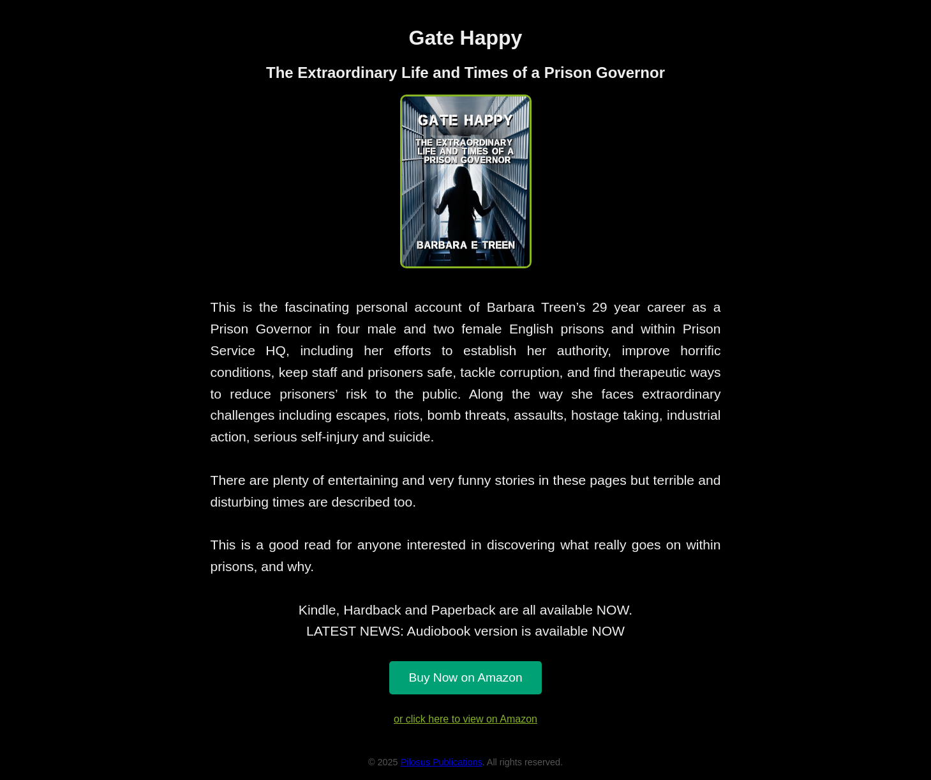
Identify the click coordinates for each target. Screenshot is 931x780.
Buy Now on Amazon (465, 677)
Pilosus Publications (441, 762)
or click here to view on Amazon (465, 719)
